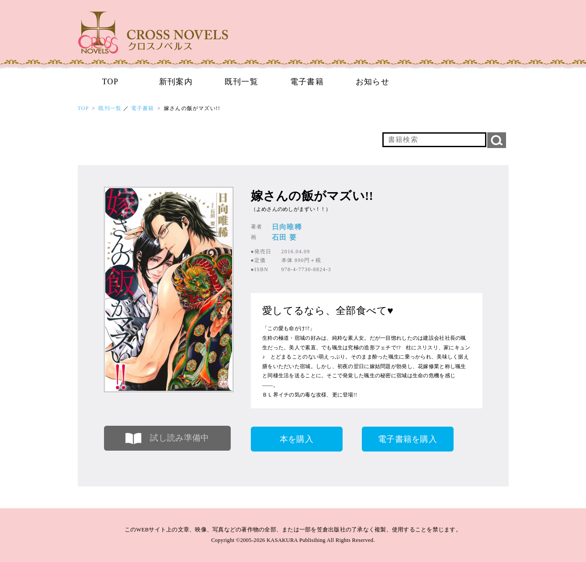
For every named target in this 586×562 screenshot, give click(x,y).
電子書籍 (307, 81)
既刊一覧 (242, 81)
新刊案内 (176, 81)
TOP (110, 81)
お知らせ (373, 81)
